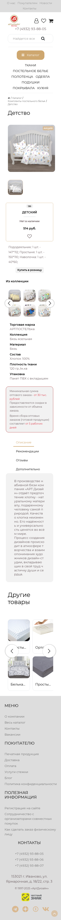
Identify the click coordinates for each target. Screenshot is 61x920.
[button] (30, 38)
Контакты (29, 8)
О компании (14, 716)
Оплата (10, 766)
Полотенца (22, 77)
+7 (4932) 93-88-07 (29, 865)
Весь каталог (15, 722)
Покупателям (27, 3)
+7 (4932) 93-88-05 (29, 854)
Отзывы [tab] (22, 460)
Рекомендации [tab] (27, 451)
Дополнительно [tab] (28, 469)
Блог (8, 778)
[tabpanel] (29, 527)
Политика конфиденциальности (31, 784)
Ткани (30, 65)
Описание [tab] (23, 442)
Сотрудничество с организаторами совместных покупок (28, 818)
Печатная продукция (22, 754)
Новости (46, 3)
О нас (11, 3)
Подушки (31, 82)
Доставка (12, 760)
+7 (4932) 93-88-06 (29, 859)
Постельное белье (30, 71)
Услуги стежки (16, 772)
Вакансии (12, 734)
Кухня (42, 88)
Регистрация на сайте (22, 808)
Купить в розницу (29, 270)
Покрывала (24, 88)
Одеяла (43, 77)
